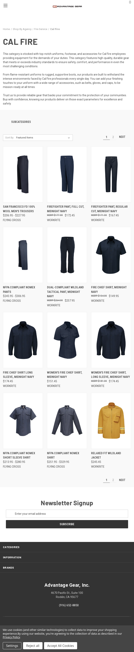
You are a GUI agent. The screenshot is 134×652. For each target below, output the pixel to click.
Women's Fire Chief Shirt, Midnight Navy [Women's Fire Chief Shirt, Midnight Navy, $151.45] (64, 375)
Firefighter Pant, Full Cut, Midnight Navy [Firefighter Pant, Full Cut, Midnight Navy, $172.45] (65, 209)
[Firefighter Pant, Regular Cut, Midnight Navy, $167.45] (111, 174)
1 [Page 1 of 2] (106, 137)
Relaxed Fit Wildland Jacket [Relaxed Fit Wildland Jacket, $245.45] (106, 455)
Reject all (32, 646)
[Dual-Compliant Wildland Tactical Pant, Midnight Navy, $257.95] (67, 255)
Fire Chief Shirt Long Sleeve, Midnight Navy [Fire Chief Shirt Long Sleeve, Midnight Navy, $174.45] (18, 375)
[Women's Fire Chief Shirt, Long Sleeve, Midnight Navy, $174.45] (111, 340)
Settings (12, 646)
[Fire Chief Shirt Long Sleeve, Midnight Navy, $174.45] (23, 340)
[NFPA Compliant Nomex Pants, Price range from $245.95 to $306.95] (23, 255)
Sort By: (9, 137)
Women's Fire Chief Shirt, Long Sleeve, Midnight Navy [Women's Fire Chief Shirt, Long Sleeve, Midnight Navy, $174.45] (110, 375)
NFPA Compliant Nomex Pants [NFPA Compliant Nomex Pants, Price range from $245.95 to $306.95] (19, 290)
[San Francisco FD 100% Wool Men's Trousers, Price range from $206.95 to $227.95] (23, 174)
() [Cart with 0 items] (128, 2)
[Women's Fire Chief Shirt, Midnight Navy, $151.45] (67, 340)
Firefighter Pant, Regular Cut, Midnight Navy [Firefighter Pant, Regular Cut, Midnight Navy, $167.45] (109, 209)
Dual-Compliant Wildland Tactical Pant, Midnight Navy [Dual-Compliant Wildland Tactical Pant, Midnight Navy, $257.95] (65, 292)
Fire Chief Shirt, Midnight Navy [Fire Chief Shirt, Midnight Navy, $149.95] (109, 290)
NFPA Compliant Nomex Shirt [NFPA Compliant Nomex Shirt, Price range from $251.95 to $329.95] (63, 455)
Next (124, 137)
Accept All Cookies (60, 646)
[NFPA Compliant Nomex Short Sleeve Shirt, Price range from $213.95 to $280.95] (23, 420)
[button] (67, 122)
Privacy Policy (11, 637)
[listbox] (44, 138)
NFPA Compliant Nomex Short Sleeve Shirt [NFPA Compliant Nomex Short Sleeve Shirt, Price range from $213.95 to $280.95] (19, 455)
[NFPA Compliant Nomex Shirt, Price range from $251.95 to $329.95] (67, 420)
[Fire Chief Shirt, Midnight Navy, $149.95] (111, 255)
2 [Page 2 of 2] (113, 137)
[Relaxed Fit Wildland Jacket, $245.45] (111, 420)
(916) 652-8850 (69, 605)
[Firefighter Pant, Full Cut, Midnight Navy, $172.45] (67, 174)
